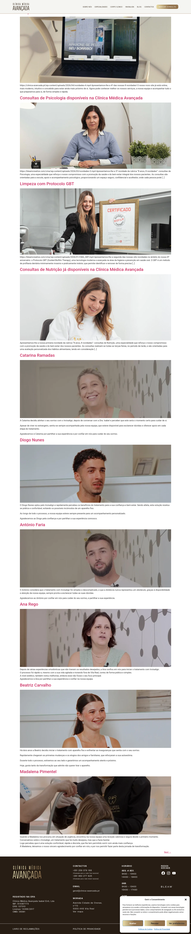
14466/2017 (28, 909)
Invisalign (129, 7)
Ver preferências (177, 923)
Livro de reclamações (26, 929)
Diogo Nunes (32, 439)
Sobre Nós (87, 7)
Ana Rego (29, 604)
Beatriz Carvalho (35, 685)
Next (167, 852)
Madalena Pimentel (38, 771)
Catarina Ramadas (37, 355)
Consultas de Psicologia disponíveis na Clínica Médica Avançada (81, 97)
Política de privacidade (87, 929)
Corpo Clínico (116, 7)
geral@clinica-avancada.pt (86, 890)
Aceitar (132, 923)
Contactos (149, 7)
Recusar (155, 923)
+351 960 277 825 (82, 876)
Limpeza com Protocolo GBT (47, 183)
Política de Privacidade (162, 929)
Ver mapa (78, 911)
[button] (185, 899)
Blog (139, 7)
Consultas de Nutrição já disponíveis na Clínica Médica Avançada (81, 269)
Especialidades (101, 7)
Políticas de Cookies (145, 929)
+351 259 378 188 (82, 870)
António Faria (32, 524)
